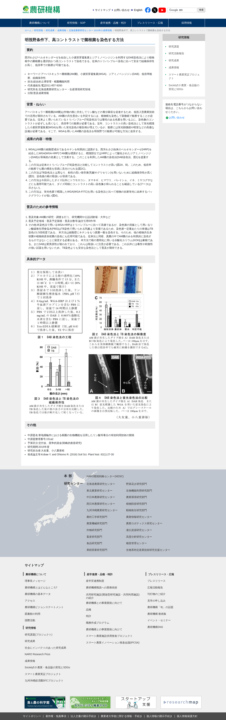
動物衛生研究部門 (136, 510)
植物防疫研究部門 (136, 503)
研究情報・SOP (76, 22)
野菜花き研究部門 (136, 483)
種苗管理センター (136, 543)
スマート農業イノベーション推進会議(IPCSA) (112, 642)
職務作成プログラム (97, 622)
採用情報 (186, 22)
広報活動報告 (155, 587)
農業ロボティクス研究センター (144, 523)
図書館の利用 (32, 613)
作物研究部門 (94, 530)
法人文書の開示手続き (83, 716)
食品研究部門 (94, 543)
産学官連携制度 (95, 580)
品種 (88, 609)
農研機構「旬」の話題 (160, 607)
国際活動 (30, 620)
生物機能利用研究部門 (139, 490)
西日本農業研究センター (101, 503)
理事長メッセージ (35, 580)
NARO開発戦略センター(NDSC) (105, 476)
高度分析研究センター (139, 536)
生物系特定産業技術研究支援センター (148, 549)
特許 (88, 616)
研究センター (73, 483)
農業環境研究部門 (136, 497)
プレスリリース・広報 (150, 22)
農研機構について (39, 22)
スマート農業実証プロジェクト (43, 674)
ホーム (28, 30)
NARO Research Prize (37, 654)
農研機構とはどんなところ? (41, 587)
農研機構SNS (155, 626)
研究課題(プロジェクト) (38, 634)
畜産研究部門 (94, 536)
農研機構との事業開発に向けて (104, 602)
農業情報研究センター (139, 516)
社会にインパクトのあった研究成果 (45, 647)
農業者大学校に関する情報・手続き (121, 716)
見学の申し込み (156, 600)
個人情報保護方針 (187, 716)
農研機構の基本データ (38, 593)
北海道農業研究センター (101, 483)
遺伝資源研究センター (139, 530)
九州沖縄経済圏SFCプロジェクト (44, 680)
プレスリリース (156, 580)
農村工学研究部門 (97, 516)
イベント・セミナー (159, 620)
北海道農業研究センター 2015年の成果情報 (90, 30)
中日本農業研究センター (101, 497)
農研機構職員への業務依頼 (101, 587)
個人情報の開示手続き (159, 716)
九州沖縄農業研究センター (102, 510)
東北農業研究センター (99, 490)
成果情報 (61, 30)
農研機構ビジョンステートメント (44, 607)
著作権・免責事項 (55, 716)
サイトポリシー (32, 716)
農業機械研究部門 (97, 523)
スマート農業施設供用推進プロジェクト (109, 635)
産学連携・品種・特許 (113, 22)
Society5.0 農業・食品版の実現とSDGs (47, 667)
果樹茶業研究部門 (97, 549)
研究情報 (38, 30)
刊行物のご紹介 (156, 593)
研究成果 (50, 30)
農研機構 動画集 (156, 613)
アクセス (30, 600)
